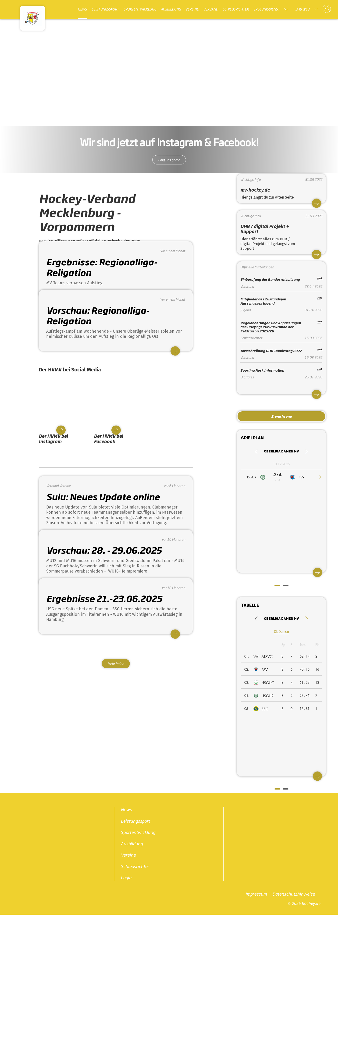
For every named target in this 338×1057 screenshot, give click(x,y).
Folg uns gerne (169, 159)
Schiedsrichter (236, 9)
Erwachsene (281, 416)
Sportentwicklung (140, 9)
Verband (210, 9)
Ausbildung (171, 9)
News (82, 9)
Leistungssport (105, 9)
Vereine (192, 9)
